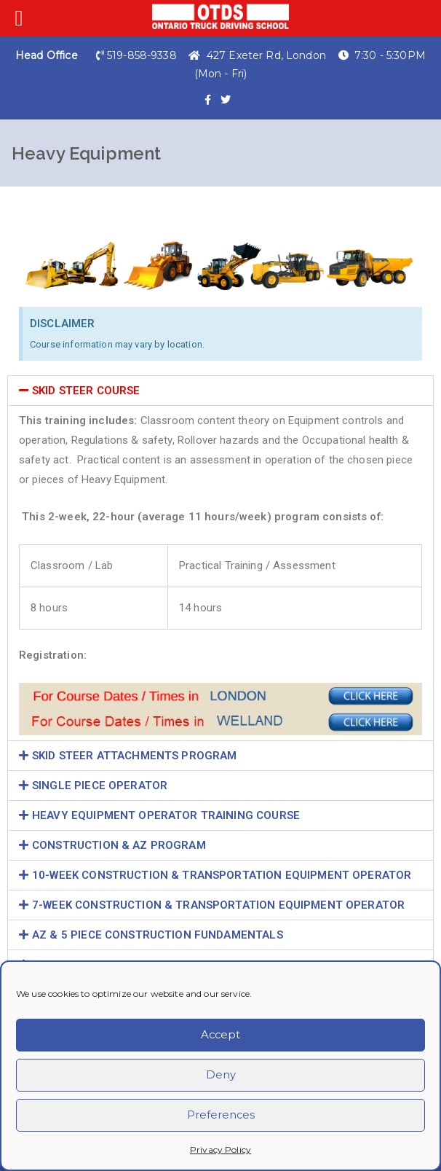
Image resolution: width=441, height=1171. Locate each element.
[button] (220, 390)
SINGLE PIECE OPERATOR (99, 785)
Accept (220, 1035)
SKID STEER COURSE (86, 390)
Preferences (220, 1115)
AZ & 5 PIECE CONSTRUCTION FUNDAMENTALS (157, 934)
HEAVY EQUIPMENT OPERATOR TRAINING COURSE (166, 815)
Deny (221, 1075)
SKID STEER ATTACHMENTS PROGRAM (134, 755)
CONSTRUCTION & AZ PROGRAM (119, 845)
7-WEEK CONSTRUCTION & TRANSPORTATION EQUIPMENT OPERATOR (218, 905)
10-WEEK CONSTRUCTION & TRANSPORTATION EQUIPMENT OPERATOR (221, 875)
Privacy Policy (220, 1149)
